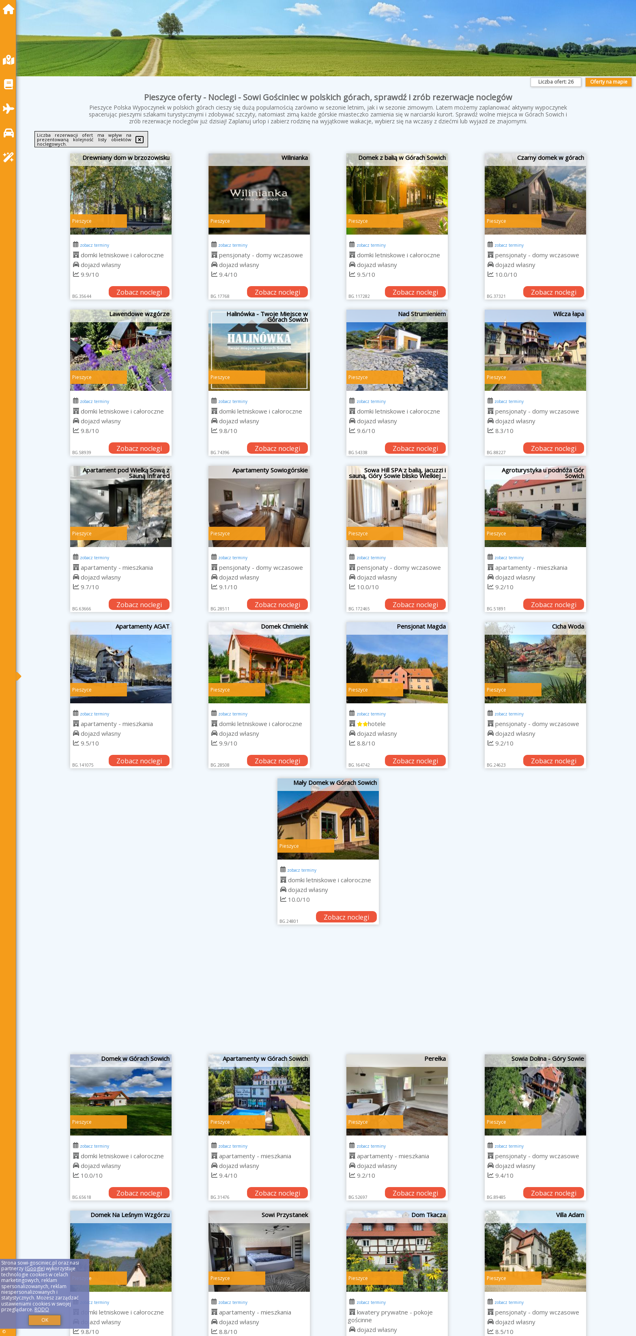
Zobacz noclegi (139, 292)
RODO (41, 1309)
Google (34, 1268)
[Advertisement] (328, 993)
